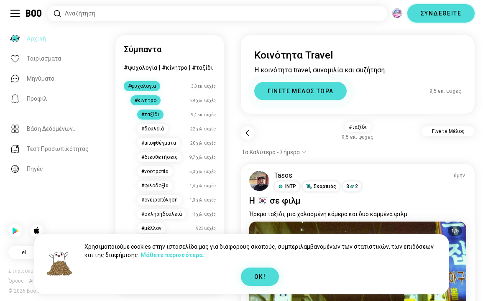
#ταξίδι (202, 67)
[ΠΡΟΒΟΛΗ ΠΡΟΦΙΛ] (259, 181)
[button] (286, 186)
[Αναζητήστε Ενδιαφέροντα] (217, 13)
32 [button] (352, 186)
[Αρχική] (34, 13)
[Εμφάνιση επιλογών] (274, 152)
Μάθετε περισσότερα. (172, 255)
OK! (260, 276)
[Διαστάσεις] (397, 13)
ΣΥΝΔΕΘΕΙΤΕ (441, 13)
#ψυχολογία (140, 67)
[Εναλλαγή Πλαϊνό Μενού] (15, 13)
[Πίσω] (247, 133)
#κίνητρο (174, 67)
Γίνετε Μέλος (448, 131)
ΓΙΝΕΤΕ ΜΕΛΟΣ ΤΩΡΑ (301, 91)
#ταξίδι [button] (358, 127)
